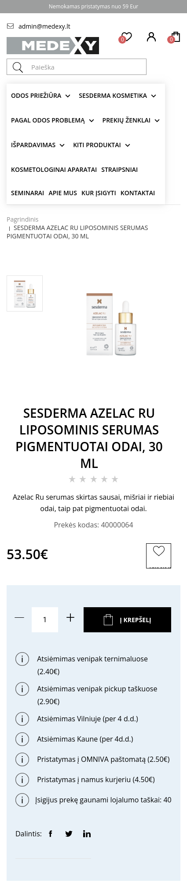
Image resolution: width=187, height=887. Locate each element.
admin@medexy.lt (44, 26)
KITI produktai (97, 145)
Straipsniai (119, 169)
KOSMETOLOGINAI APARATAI (54, 169)
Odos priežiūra (36, 95)
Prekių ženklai (127, 120)
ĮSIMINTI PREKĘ (160, 566)
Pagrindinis (23, 219)
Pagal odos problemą (48, 120)
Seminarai (27, 193)
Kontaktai (138, 193)
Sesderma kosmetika (113, 95)
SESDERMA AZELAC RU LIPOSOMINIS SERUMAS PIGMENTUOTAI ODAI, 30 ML (77, 231)
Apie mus (62, 193)
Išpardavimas (33, 145)
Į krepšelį (135, 620)
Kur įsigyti (98, 193)
